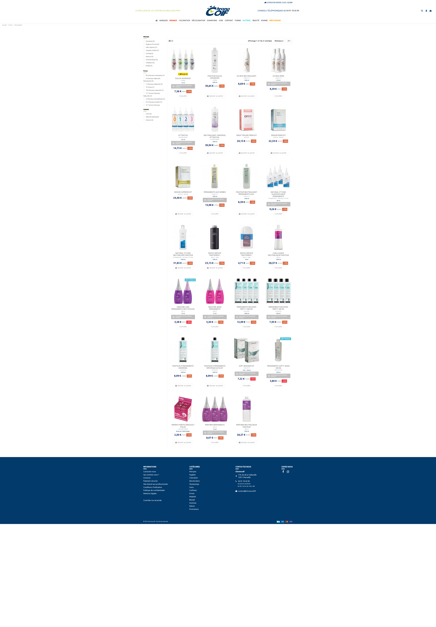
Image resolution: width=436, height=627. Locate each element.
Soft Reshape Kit (246, 366)
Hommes (192, 503)
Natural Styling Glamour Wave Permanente (278, 194)
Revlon (149, 56)
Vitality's (150, 63)
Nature (192, 506)
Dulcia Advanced (183, 78)
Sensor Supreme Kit (183, 192)
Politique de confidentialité (154, 490)
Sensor (149, 120)
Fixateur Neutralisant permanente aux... (246, 193)
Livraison (147, 478)
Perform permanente (215, 425)
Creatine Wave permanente (214, 308)
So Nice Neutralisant (246, 76)
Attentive (183, 135)
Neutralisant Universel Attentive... (215, 136)
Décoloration (194, 481)
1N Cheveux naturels (155, 90)
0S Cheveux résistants (155, 75)
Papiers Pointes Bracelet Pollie (183, 426)
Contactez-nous (149, 472)
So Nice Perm (278, 76)
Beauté (192, 500)
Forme (191, 493)
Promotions (194, 509)
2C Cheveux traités (154, 102)
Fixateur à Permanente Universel (183, 367)
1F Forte (150, 87)
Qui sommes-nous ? (151, 475)
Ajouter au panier (215, 96)
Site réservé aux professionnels (155, 484)
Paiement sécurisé (150, 481)
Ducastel (150, 41)
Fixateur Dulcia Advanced (215, 77)
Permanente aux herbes (215, 192)
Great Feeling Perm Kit (246, 135)
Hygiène (192, 475)
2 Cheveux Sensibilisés (155, 99)
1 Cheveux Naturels (154, 84)
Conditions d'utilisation (152, 487)
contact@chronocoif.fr (247, 491)
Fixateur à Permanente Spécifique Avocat (215, 367)
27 (289, 41)
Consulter (183, 96)
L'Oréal (149, 53)
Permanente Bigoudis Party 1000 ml (246, 308)
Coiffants (193, 490)
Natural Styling (152, 117)
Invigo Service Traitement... (214, 254)
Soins (191, 487)
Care (149, 114)
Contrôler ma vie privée (152, 500)
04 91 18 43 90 (244, 481)
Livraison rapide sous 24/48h (280, 2)
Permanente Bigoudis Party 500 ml (278, 308)
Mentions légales (150, 493)
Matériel (192, 497)
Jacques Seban (152, 50)
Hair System (151, 47)
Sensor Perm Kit (278, 135)
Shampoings (194, 484)
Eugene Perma (152, 44)
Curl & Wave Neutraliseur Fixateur (278, 254)
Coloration (193, 478)
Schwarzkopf (152, 59)
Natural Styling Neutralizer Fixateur (183, 254)
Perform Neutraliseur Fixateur (246, 426)
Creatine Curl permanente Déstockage (183, 308)
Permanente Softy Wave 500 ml (278, 367)
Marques (192, 472)
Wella (149, 66)
